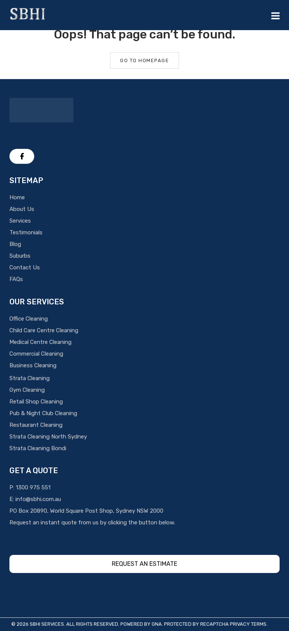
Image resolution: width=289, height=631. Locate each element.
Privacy (240, 624)
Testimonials (26, 232)
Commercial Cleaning (36, 353)
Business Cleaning (32, 365)
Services (20, 220)
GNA (157, 624)
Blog (15, 244)
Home (17, 197)
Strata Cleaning (29, 378)
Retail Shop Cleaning (36, 401)
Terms (258, 624)
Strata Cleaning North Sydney (48, 436)
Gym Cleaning (27, 390)
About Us (21, 209)
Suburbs (19, 255)
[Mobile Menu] (275, 15)
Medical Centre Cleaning (40, 342)
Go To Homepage (144, 60)
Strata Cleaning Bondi (37, 448)
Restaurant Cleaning (35, 425)
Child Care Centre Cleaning (43, 330)
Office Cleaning (28, 318)
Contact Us (24, 267)
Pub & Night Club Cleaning (43, 413)
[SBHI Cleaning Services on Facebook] (21, 156)
